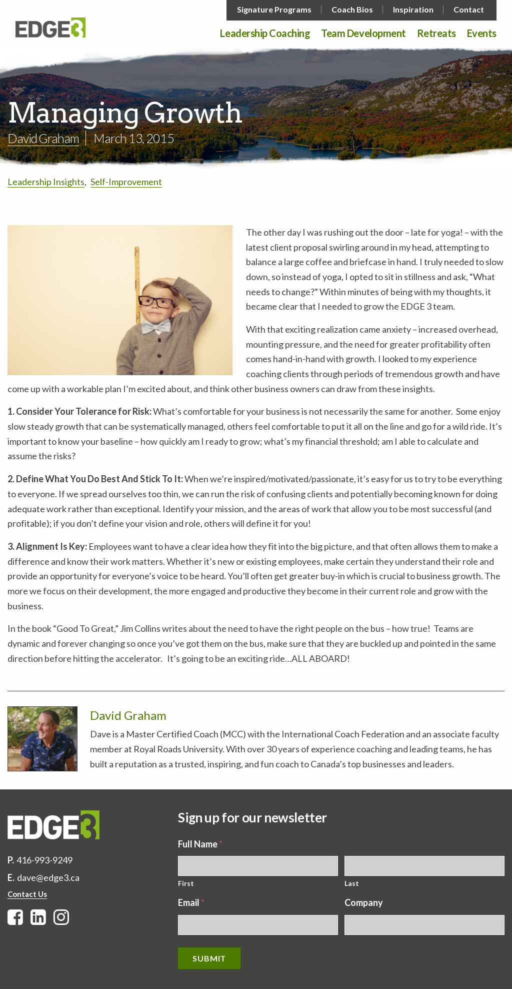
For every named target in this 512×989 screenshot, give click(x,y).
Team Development (363, 33)
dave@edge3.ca (48, 877)
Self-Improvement (126, 181)
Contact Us (27, 893)
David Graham (43, 138)
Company (363, 902)
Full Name (200, 843)
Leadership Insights (46, 181)
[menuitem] (275, 10)
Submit (209, 958)
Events (481, 33)
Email (191, 902)
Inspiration (413, 10)
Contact (469, 10)
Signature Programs (274, 10)
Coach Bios (352, 10)
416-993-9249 (44, 859)
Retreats (436, 33)
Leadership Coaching (265, 33)
